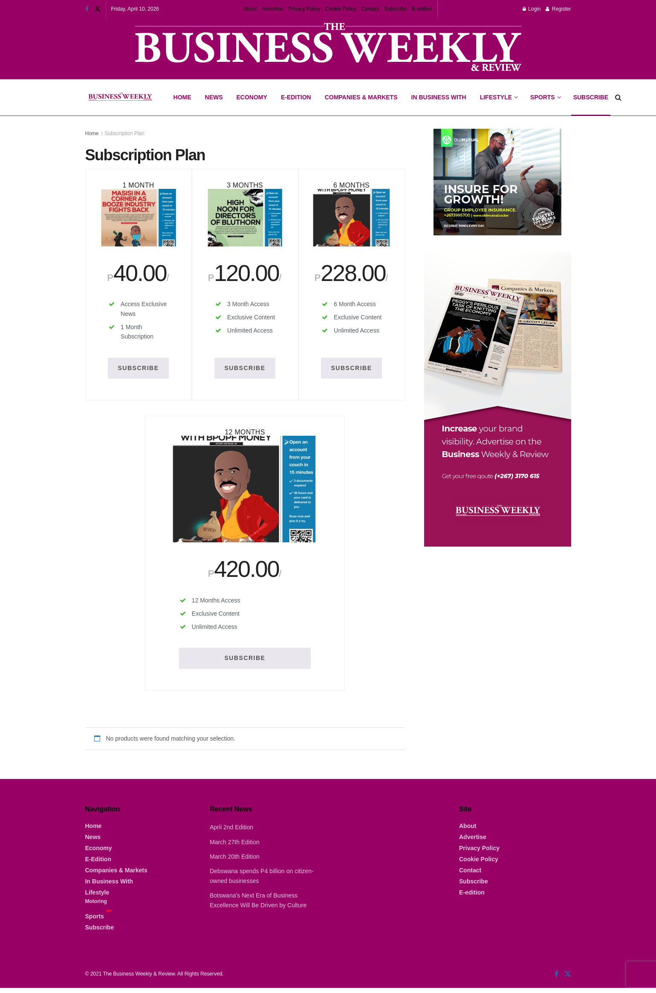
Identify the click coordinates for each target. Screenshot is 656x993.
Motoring (96, 906)
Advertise (272, 9)
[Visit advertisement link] (328, 48)
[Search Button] (618, 97)
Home (182, 97)
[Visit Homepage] (120, 97)
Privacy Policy (304, 9)
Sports (545, 90)
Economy (252, 97)
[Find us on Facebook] (556, 979)
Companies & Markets (361, 97)
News (214, 97)
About (250, 9)
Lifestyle (496, 97)
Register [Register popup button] (558, 9)
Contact (370, 9)
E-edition (422, 9)
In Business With (438, 97)
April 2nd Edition (231, 832)
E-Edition (296, 97)
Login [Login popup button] (532, 9)
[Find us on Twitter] (567, 979)
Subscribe (395, 9)
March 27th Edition (235, 847)
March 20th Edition (235, 861)
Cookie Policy (340, 9)
